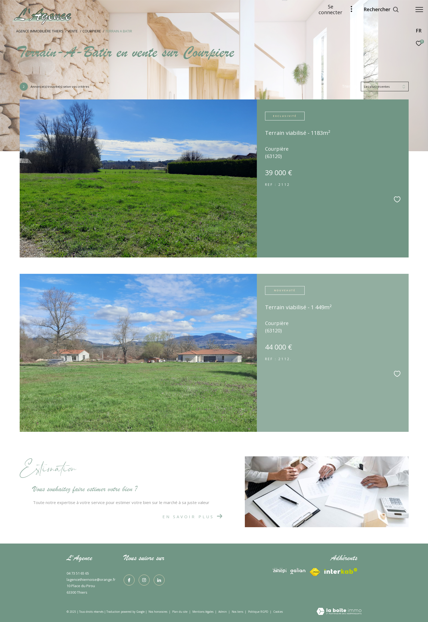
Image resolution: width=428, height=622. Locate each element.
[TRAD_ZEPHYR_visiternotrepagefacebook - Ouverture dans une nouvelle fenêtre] (129, 580)
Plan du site (180, 612)
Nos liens (238, 612)
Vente (73, 31)
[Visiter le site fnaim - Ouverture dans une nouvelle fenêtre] (340, 571)
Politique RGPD (258, 612)
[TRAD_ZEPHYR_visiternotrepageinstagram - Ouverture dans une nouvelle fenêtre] (144, 580)
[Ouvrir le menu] (419, 9)
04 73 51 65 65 (78, 573)
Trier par (349, 86)
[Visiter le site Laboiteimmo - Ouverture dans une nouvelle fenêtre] (339, 612)
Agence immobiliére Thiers (39, 31)
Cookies (278, 612)
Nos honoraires (157, 612)
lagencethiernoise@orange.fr (91, 579)
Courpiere (91, 31)
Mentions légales (203, 612)
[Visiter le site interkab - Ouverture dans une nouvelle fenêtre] (279, 570)
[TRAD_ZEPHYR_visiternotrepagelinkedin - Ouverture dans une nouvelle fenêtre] (159, 580)
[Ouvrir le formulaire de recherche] (378, 9)
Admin (223, 612)
